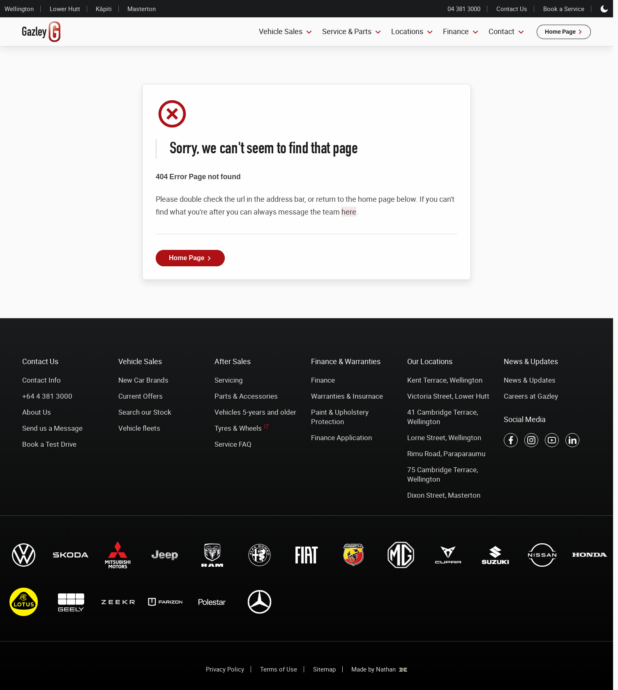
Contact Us (511, 9)
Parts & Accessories (246, 396)
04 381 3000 (463, 9)
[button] (564, 32)
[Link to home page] (41, 32)
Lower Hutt (65, 9)
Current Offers (140, 396)
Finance (323, 380)
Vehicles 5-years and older (255, 412)
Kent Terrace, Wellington (444, 380)
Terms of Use (278, 669)
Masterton (141, 9)
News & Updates (530, 380)
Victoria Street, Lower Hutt (448, 396)
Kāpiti (103, 9)
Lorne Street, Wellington (444, 437)
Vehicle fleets (139, 428)
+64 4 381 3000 (47, 396)
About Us (36, 412)
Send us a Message (52, 428)
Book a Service (563, 9)
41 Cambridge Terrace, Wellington (442, 416)
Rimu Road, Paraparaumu (446, 453)
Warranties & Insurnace (347, 396)
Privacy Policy (225, 669)
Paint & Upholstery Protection (340, 416)
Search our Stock (144, 412)
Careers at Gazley (531, 396)
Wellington (19, 9)
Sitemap (324, 669)
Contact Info (41, 380)
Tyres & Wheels (238, 428)
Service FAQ (232, 444)
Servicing (228, 380)
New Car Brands (143, 380)
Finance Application (341, 437)
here (348, 212)
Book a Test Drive (49, 444)
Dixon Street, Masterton (443, 495)
